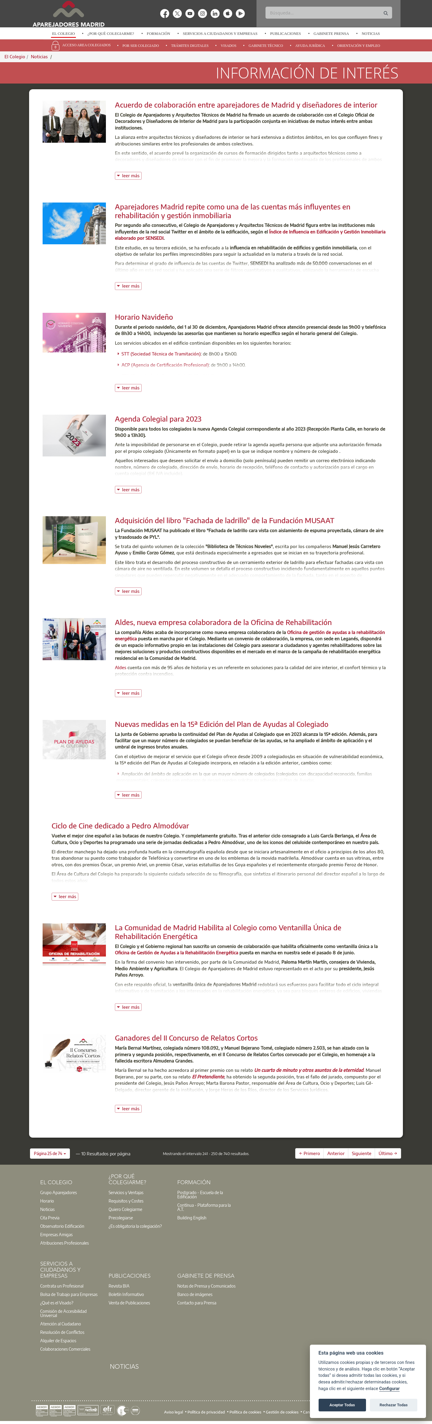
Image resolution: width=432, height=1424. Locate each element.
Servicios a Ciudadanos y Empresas (220, 33)
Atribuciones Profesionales (64, 1243)
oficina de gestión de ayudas (214, 997)
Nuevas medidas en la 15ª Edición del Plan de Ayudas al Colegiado (221, 723)
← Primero (309, 1153)
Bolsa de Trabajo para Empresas (69, 1294)
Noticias (371, 33)
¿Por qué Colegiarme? (111, 33)
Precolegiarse (121, 1217)
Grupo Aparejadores (58, 1192)
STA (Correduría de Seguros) (151, 375)
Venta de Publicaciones (129, 1302)
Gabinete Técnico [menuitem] (266, 46)
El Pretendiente (208, 1076)
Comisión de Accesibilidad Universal (63, 1313)
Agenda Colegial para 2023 (158, 418)
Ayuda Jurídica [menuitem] (310, 46)
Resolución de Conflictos (62, 1332)
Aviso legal (173, 1412)
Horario (47, 1200)
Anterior (336, 1153)
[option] (63, 34)
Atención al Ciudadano (60, 1323)
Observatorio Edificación (62, 1226)
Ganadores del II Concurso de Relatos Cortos (186, 1037)
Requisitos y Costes (126, 1200)
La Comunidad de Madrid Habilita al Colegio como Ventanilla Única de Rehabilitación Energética (228, 932)
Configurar (389, 1388)
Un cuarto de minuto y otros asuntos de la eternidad (308, 1070)
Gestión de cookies (282, 1412)
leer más (132, 175)
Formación (158, 33)
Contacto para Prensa (196, 1302)
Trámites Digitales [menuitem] (189, 46)
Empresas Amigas (56, 1234)
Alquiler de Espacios (58, 1340)
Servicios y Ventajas (126, 1192)
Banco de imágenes (194, 1294)
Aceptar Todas (342, 1405)
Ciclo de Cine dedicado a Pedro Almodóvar (120, 825)
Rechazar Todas (394, 1405)
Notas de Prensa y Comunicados (206, 1285)
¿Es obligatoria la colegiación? (135, 1226)
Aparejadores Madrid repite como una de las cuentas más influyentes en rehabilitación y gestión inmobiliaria (232, 211)
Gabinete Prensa (331, 33)
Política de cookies (245, 1412)
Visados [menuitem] (228, 46)
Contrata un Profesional (61, 1285)
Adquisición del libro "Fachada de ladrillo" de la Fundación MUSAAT (224, 520)
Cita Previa (49, 1217)
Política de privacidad (206, 1412)
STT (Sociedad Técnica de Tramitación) (161, 353)
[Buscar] (329, 13)
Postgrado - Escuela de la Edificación (200, 1194)
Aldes (121, 667)
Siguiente (361, 1153)
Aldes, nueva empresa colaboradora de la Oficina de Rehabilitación (223, 622)
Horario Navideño (144, 316)
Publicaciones (285, 33)
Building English (191, 1217)
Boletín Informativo (126, 1294)
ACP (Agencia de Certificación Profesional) (165, 364)
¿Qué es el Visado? (56, 1302)
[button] (50, 1153)
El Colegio (63, 33)
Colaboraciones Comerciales (65, 1349)
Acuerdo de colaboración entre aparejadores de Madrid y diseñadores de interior (246, 104)
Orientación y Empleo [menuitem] (358, 46)
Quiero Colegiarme (125, 1209)
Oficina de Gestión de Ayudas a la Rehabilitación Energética (176, 952)
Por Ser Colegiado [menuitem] (140, 46)
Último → (388, 1153)
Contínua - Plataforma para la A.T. (204, 1207)
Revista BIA (119, 1285)
